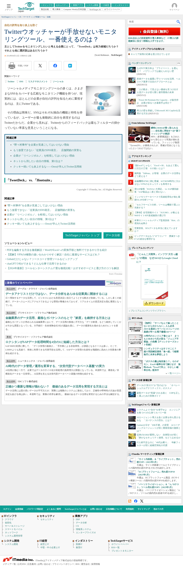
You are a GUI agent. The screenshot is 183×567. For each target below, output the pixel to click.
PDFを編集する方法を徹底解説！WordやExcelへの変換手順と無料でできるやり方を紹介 (57, 250)
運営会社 (85, 564)
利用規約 (130, 509)
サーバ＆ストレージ (15, 526)
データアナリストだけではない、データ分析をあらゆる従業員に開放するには (56, 293)
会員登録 (19, 509)
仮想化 (8, 522)
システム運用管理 (13, 536)
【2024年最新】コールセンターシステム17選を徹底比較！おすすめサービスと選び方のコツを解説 (63, 268)
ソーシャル (58, 81)
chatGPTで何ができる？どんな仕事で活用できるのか (37, 263)
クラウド (9, 519)
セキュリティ (47, 519)
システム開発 (11, 544)
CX (77, 526)
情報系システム (83, 529)
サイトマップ (144, 509)
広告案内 (31, 564)
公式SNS (21, 564)
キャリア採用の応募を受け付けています (150, 54)
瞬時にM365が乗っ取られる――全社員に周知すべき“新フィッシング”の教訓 (165, 131)
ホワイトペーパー (120, 544)
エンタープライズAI (86, 532)
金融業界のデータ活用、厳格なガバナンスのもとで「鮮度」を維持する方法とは (57, 317)
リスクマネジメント (38, 81)
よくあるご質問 (54, 509)
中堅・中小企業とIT (50, 547)
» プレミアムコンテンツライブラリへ (147, 310)
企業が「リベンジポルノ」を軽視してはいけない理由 (43, 155)
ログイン (7, 509)
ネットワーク (11, 532)
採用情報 (95, 564)
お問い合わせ (96, 509)
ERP (78, 519)
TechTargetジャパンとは (75, 509)
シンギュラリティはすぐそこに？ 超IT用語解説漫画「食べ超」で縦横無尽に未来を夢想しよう (161, 351)
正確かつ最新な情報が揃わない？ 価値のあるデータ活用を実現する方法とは (56, 386)
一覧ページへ (174, 373)
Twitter (11, 81)
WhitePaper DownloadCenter (113, 283)
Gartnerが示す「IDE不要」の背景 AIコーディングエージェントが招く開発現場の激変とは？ (158, 428)
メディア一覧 (9, 564)
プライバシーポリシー (63, 564)
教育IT (79, 547)
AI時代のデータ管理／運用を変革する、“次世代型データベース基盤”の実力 (55, 366)
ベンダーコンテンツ (141, 63)
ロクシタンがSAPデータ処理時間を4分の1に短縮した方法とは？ (47, 342)
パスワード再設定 (35, 509)
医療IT (79, 544)
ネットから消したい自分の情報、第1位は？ (38, 161)
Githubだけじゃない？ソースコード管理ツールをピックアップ (42, 259)
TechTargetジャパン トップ (82, 235)
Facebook (135, 501)
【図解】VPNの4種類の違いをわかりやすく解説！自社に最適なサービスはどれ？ (53, 254)
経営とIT (44, 544)
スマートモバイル (13, 529)
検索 (178, 21)
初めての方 (159, 509)
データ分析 (113, 235)
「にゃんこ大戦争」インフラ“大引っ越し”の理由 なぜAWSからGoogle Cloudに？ (157, 258)
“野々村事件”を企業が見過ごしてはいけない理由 (41, 144)
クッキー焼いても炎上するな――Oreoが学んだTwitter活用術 (47, 166)
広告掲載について (114, 509)
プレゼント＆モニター (122, 550)
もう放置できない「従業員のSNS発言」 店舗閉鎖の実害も (47, 150)
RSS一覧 (115, 547)
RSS (129, 501)
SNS (21, 81)
